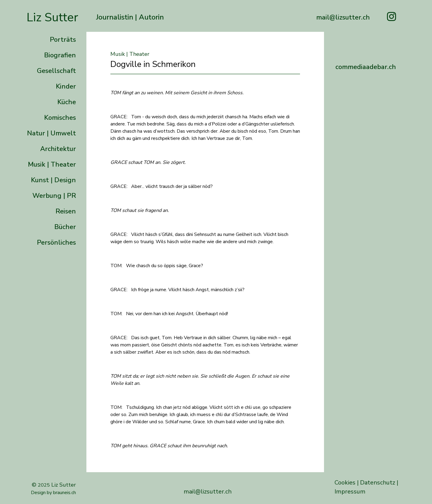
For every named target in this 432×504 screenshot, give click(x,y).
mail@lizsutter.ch (208, 491)
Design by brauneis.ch (53, 492)
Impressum (349, 491)
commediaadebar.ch (365, 66)
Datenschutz (377, 482)
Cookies (345, 482)
